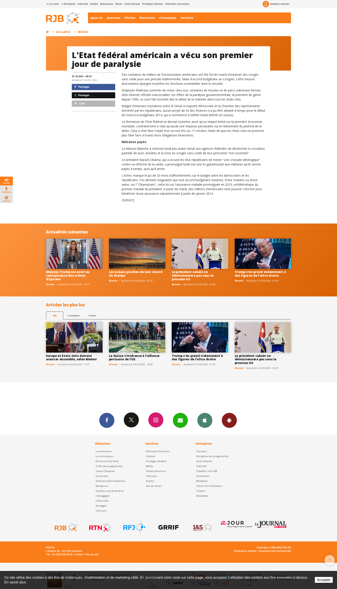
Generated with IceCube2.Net (275, 551)
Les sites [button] (52, 4)
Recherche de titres (107, 461)
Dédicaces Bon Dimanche (110, 481)
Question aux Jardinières (110, 490)
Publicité (201, 466)
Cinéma (150, 456)
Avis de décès (153, 485)
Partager (82, 86)
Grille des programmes (109, 466)
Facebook (106, 420)
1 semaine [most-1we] (73, 315)
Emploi (94, 4)
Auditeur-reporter (276, 4)
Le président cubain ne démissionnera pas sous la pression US (192, 275)
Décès (118, 4)
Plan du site (91, 554)
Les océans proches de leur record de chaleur (135, 274)
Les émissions (104, 451)
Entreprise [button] (68, 4)
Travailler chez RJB (206, 471)
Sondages (101, 505)
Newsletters (180, 420)
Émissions (147, 18)
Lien (79, 103)
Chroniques (167, 18)
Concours (101, 510)
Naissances (106, 4)
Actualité (63, 32)
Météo (149, 466)
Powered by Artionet (245, 551)
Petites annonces (156, 471)
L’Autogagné (103, 495)
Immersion (102, 476)
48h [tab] (55, 315)
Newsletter (202, 495)
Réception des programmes (212, 456)
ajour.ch (96, 18)
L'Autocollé (102, 500)
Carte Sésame (132, 4)
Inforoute (83, 4)
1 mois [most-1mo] (92, 315)
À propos (201, 451)
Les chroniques (104, 456)
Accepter (324, 580)
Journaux (113, 18)
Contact (200, 490)
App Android (229, 420)
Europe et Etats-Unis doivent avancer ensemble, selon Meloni (71, 357)
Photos (129, 18)
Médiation (202, 481)
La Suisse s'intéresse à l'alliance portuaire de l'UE (134, 357)
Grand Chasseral (105, 471)
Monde (83, 32)
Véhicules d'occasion (177, 4)
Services (187, 18)
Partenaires (203, 476)
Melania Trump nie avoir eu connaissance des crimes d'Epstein (68, 275)
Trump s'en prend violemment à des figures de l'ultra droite (260, 274)
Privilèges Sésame (152, 4)
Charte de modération (209, 485)
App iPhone (204, 420)
